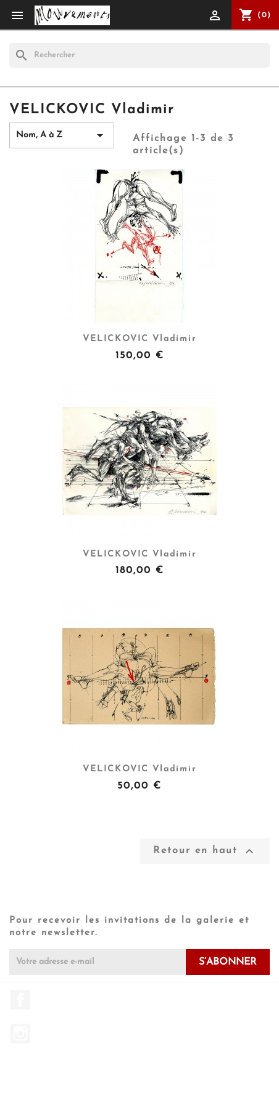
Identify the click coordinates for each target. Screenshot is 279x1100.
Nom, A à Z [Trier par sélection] (61, 135)
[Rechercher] (139, 55)
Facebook (20, 1000)
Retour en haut (205, 851)
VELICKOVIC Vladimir (139, 338)
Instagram (20, 1033)
